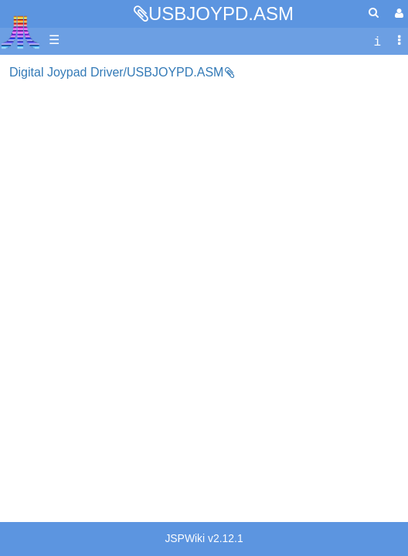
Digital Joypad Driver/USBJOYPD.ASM (116, 72)
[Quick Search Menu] (373, 12)
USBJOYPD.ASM (221, 13)
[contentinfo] (377, 40)
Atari (20, 31)
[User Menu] (397, 13)
